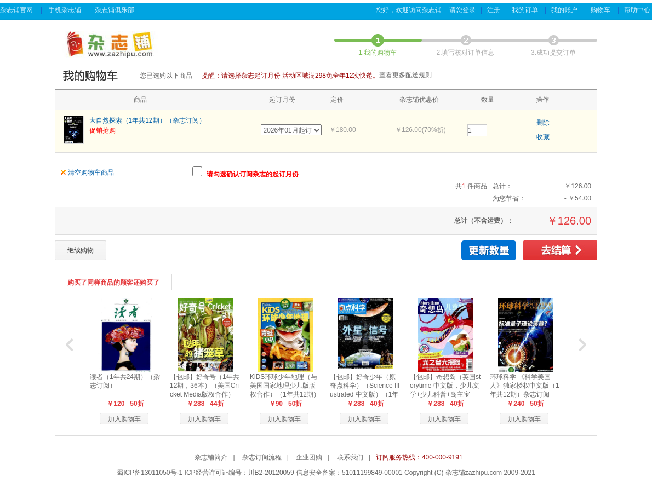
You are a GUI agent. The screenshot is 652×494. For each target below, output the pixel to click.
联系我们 (350, 457)
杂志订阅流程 (262, 457)
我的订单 (526, 10)
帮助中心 (638, 10)
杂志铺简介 (211, 457)
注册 (493, 10)
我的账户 (565, 10)
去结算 (560, 250)
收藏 (543, 137)
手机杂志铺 (64, 10)
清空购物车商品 (91, 172)
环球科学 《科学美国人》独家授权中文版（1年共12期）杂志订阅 (524, 385)
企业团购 (309, 457)
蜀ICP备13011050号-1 (149, 472)
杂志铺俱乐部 (115, 10)
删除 (543, 123)
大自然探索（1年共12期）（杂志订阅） (147, 120)
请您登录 (462, 10)
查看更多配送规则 (405, 75)
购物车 (601, 10)
